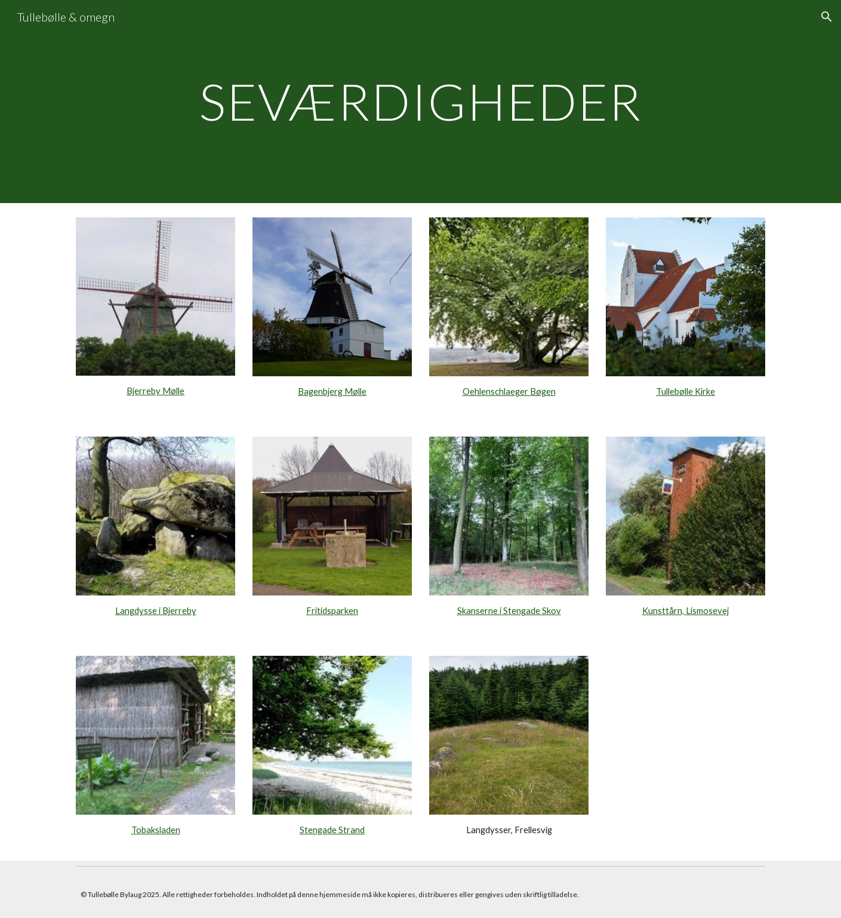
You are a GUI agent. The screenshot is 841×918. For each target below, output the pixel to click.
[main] (420, 101)
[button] (826, 16)
